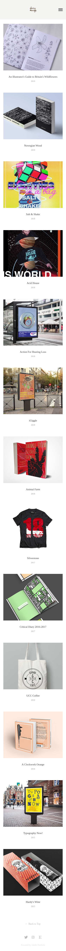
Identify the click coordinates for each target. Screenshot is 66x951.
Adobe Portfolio (38, 945)
